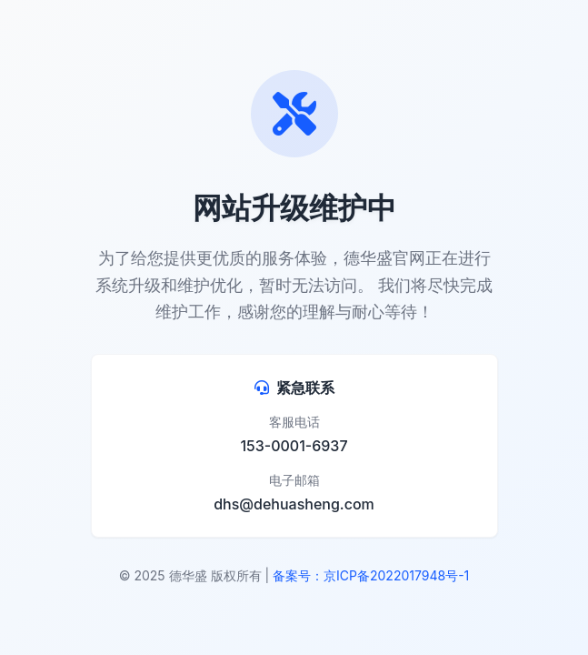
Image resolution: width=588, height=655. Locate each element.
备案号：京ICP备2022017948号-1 (371, 575)
